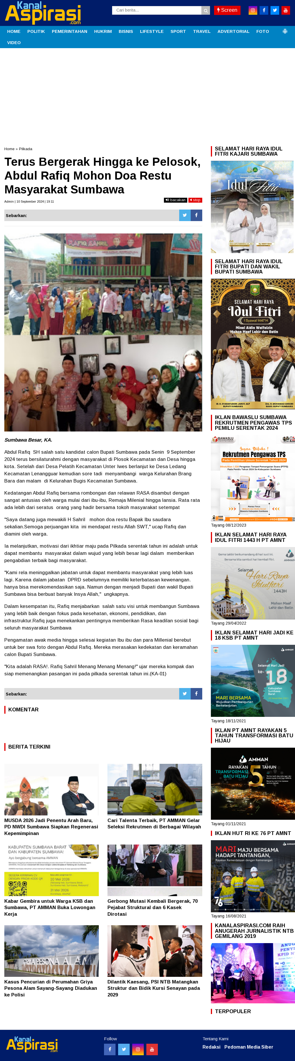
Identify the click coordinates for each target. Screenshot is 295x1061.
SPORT (178, 31)
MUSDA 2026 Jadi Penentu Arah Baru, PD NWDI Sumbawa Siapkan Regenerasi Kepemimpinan (51, 827)
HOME (13, 31)
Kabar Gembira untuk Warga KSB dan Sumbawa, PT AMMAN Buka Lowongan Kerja (49, 907)
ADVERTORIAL (233, 31)
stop (195, 200)
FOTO (262, 31)
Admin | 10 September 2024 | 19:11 (29, 201)
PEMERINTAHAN (69, 31)
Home (9, 149)
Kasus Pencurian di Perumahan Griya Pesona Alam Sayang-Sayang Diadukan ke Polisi (50, 988)
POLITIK (36, 31)
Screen (227, 10)
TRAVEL (202, 31)
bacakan (176, 200)
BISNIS (126, 31)
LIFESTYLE (152, 31)
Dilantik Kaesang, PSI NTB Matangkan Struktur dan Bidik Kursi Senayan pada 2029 (153, 988)
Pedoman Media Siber (248, 1047)
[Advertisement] (147, 91)
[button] (285, 29)
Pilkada (25, 149)
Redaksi (211, 1047)
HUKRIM (103, 31)
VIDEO (14, 42)
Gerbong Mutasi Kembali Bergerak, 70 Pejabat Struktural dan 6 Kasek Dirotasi (152, 907)
